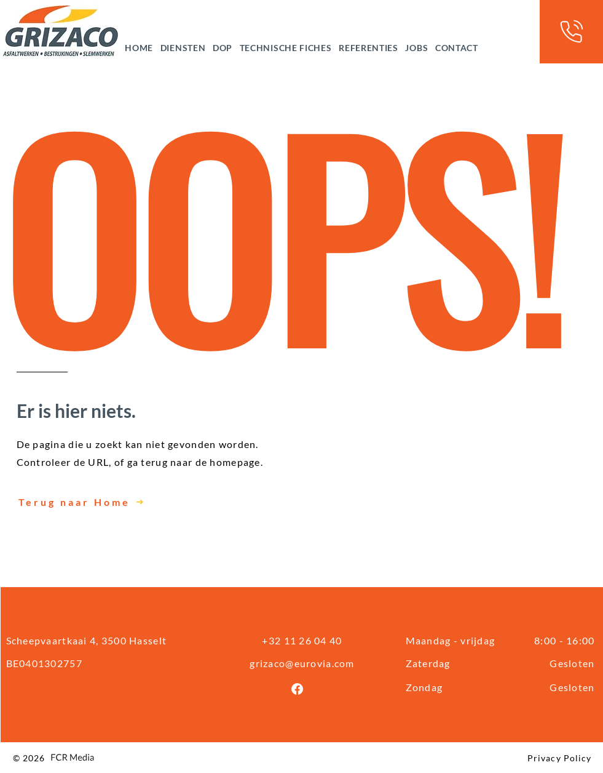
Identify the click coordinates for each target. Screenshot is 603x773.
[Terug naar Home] (128, 502)
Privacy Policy (559, 758)
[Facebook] (297, 689)
